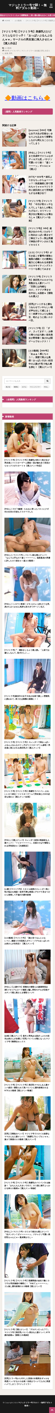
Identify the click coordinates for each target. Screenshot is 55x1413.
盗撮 (6, 53)
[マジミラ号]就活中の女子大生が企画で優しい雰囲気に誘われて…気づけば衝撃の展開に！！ (26, 697)
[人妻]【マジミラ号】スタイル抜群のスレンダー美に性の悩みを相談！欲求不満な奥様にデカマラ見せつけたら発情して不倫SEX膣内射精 (27, 892)
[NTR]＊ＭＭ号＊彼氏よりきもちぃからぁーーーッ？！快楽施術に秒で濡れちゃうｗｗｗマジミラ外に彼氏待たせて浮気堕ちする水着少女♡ (41, 185)
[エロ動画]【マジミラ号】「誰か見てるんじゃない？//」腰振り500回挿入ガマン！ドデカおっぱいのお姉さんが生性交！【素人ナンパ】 (26, 941)
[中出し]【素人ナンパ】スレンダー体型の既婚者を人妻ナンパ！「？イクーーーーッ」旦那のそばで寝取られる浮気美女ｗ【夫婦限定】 (27, 843)
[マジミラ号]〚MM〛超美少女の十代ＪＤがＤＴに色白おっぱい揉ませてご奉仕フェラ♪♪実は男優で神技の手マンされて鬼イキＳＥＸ (41, 236)
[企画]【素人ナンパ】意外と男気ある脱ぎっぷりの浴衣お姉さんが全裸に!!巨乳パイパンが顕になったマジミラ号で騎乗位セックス (27, 1039)
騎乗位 (16, 387)
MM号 (6, 51)
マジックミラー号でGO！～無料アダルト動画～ (28, 7)
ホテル (24, 387)
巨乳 (42, 51)
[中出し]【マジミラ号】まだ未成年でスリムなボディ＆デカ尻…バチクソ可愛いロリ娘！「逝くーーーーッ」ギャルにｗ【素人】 (41, 160)
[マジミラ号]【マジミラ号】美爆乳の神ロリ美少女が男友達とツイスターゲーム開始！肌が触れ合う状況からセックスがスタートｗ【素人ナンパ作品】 (27, 463)
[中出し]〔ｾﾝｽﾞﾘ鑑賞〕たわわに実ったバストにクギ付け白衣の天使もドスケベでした (26, 510)
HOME (7, 20)
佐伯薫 (37, 51)
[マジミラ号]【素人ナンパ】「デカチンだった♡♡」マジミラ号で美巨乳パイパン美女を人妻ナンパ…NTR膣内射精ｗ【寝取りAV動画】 (27, 1332)
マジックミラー (27, 51)
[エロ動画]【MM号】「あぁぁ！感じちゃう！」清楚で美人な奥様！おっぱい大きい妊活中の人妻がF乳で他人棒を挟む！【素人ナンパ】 (41, 358)
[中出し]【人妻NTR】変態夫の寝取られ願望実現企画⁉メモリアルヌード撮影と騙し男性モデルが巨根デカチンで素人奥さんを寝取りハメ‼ (26, 990)
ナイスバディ (15, 51)
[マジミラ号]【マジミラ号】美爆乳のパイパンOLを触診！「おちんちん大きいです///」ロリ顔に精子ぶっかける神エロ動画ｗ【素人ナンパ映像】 (27, 1185)
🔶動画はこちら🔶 (27, 97)
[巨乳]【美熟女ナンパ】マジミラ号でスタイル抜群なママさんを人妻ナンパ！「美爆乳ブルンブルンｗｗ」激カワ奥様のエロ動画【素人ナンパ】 (27, 1136)
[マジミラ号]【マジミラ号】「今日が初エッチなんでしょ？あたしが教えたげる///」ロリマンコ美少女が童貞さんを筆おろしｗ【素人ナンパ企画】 (41, 211)
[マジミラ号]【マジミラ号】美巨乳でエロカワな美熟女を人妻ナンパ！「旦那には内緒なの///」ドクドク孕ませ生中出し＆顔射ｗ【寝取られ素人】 (41, 286)
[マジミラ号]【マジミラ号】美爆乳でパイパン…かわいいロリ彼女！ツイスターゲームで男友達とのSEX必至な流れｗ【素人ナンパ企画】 (27, 794)
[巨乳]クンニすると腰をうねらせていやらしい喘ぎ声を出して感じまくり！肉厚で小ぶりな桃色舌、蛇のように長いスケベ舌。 (41, 312)
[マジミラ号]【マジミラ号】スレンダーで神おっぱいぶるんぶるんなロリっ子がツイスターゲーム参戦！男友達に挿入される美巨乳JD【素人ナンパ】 (27, 745)
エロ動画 (18, 20)
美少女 (8, 387)
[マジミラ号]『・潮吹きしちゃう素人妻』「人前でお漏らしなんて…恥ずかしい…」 (26, 651)
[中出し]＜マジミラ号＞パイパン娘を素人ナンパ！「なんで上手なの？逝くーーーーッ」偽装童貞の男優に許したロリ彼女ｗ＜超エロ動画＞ (27, 558)
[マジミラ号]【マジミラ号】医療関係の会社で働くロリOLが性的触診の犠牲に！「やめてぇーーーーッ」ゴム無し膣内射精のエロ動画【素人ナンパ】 (26, 1283)
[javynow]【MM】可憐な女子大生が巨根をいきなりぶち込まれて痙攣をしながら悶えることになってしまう (41, 137)
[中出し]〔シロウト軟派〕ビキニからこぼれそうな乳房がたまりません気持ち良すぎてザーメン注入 (26, 605)
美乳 (10, 53)
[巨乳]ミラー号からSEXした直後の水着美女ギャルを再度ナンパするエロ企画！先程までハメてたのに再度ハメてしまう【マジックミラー (27, 1381)
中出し (46, 387)
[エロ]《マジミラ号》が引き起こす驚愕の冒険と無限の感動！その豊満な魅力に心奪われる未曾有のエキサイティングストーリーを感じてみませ (41, 260)
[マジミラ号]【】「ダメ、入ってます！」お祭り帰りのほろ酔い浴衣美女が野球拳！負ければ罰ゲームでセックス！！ (41, 335)
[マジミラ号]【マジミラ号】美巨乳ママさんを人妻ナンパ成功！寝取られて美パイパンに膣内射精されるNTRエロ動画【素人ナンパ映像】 (26, 1088)
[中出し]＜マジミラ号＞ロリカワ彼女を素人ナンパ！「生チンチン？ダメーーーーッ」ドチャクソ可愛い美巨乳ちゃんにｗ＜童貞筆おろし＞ (27, 1234)
